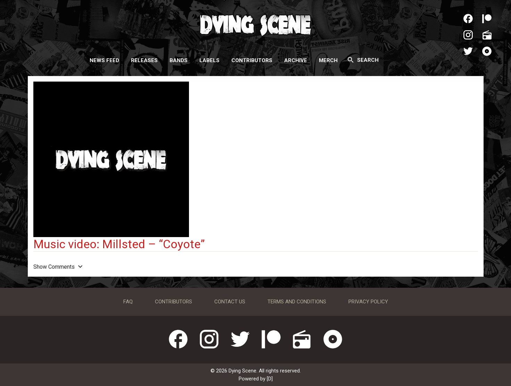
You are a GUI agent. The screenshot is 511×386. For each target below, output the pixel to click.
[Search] (350, 59)
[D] (270, 379)
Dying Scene (256, 24)
